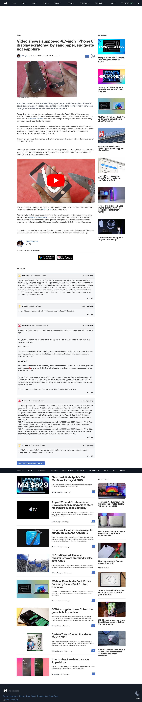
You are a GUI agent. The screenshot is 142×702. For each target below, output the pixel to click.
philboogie (26, 275)
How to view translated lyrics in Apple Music (70, 661)
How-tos (22, 696)
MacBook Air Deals (67, 470)
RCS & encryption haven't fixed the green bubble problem (72, 611)
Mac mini (122, 470)
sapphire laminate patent (38, 217)
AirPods (70, 3)
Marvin (24, 401)
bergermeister (27, 325)
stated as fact (47, 209)
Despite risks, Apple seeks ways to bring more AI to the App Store (72, 531)
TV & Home (84, 3)
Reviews (6, 696)
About (88, 275)
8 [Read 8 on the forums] (93, 600)
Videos (41, 696)
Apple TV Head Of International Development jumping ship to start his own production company (72, 505)
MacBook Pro (81, 470)
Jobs (46, 696)
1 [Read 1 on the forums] (93, 546)
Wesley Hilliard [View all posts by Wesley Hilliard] (56, 626)
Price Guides (100, 3)
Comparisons (14, 696)
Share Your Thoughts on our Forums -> (30, 463)
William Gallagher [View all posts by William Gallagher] (57, 573)
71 (87, 56)
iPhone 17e (20, 470)
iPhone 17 (30, 470)
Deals (28, 696)
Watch (58, 3)
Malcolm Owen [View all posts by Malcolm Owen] (56, 547)
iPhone (46, 3)
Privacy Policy (53, 696)
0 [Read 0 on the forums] (93, 491)
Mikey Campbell (27, 56)
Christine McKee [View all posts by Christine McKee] (57, 492)
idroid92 (25, 306)
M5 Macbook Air (42, 470)
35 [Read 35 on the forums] (93, 650)
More (113, 3)
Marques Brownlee (36, 119)
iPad (34, 3)
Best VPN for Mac (94, 470)
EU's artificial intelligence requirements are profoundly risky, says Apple (72, 558)
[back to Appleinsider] (5, 3)
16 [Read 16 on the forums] (93, 625)
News (14, 3)
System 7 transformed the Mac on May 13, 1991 (72, 636)
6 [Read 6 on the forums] (93, 572)
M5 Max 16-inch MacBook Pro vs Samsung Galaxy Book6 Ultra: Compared (71, 584)
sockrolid (25, 445)
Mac (24, 3)
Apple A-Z (34, 696)
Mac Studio (54, 470)
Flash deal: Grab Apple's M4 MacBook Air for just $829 (68, 479)
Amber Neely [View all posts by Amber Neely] (56, 521)
